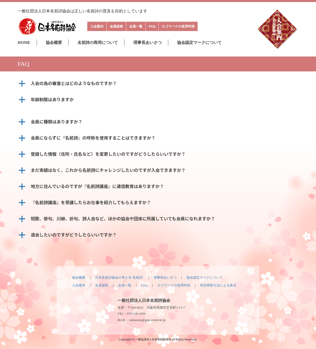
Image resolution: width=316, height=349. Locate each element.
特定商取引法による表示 (218, 285)
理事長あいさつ (147, 42)
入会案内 (96, 26)
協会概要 (54, 42)
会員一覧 (135, 26)
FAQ (152, 26)
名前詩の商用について (97, 42)
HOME (24, 42)
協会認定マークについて (199, 42)
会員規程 (116, 26)
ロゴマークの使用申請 (178, 26)
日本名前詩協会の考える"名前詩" (119, 277)
